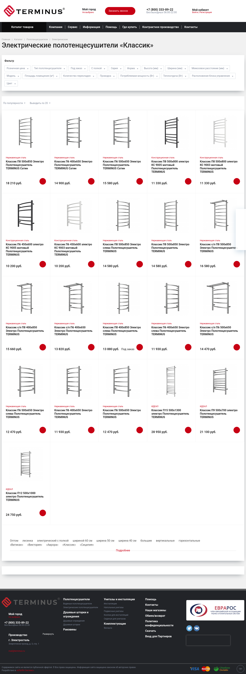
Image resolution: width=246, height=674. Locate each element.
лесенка (27, 540)
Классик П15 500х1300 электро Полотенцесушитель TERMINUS (170, 414)
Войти (195, 12)
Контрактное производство (160, 27)
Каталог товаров (24, 27)
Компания (55, 27)
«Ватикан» (16, 544)
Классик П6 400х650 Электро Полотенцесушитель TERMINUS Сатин (73, 165)
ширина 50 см (105, 540)
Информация (91, 27)
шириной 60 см (82, 540)
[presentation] (208, 640)
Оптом (14, 540)
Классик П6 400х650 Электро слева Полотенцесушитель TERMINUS (170, 331)
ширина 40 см (127, 540)
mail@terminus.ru (17, 651)
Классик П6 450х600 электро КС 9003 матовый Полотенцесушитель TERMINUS (73, 249)
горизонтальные (189, 540)
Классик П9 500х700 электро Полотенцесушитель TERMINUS (218, 414)
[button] (162, 9)
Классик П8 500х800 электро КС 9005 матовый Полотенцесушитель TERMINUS (170, 166)
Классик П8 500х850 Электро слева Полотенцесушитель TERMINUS (122, 248)
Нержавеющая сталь (16, 157)
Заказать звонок (120, 11)
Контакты (191, 27)
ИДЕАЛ (154, 406)
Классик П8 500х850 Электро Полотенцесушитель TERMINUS (170, 248)
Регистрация (206, 12)
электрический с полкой (53, 540)
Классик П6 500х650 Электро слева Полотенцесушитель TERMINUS (25, 414)
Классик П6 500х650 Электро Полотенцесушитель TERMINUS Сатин (122, 165)
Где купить (129, 27)
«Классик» (69, 544)
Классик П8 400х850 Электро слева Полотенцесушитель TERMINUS (122, 331)
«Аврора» (52, 544)
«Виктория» (34, 544)
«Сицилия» (87, 544)
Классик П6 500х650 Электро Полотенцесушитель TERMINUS (122, 414)
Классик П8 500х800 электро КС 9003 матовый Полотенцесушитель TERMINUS (218, 166)
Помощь (111, 27)
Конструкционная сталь (162, 157)
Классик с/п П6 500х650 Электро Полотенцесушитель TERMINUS (219, 331)
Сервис (73, 27)
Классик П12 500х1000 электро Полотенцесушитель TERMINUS (25, 496)
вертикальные (165, 540)
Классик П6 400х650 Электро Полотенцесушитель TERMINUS (73, 414)
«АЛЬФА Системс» (25, 670)
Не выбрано (89, 12)
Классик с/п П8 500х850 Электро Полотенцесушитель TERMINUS (219, 248)
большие (146, 540)
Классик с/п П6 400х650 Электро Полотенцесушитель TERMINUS (73, 331)
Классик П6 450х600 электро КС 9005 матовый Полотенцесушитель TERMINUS (24, 249)
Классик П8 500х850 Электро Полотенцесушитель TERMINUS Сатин (25, 165)
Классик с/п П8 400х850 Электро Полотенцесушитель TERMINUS (25, 331)
